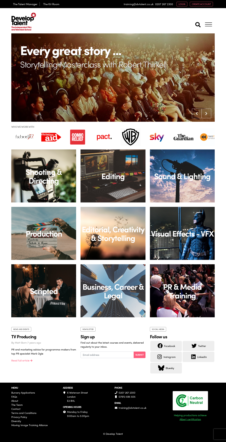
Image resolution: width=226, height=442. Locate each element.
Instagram (166, 357)
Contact (15, 409)
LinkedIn (198, 357)
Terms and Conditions (23, 413)
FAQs (14, 396)
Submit (139, 354)
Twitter (198, 346)
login (182, 4)
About (14, 400)
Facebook (166, 346)
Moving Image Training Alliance (29, 425)
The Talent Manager (25, 4)
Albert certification (190, 419)
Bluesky (166, 368)
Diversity (16, 421)
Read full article (21, 360)
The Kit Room (51, 4)
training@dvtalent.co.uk (138, 4)
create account (201, 4)
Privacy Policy (19, 417)
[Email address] (107, 355)
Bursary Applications (23, 392)
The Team (17, 404)
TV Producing (23, 336)
